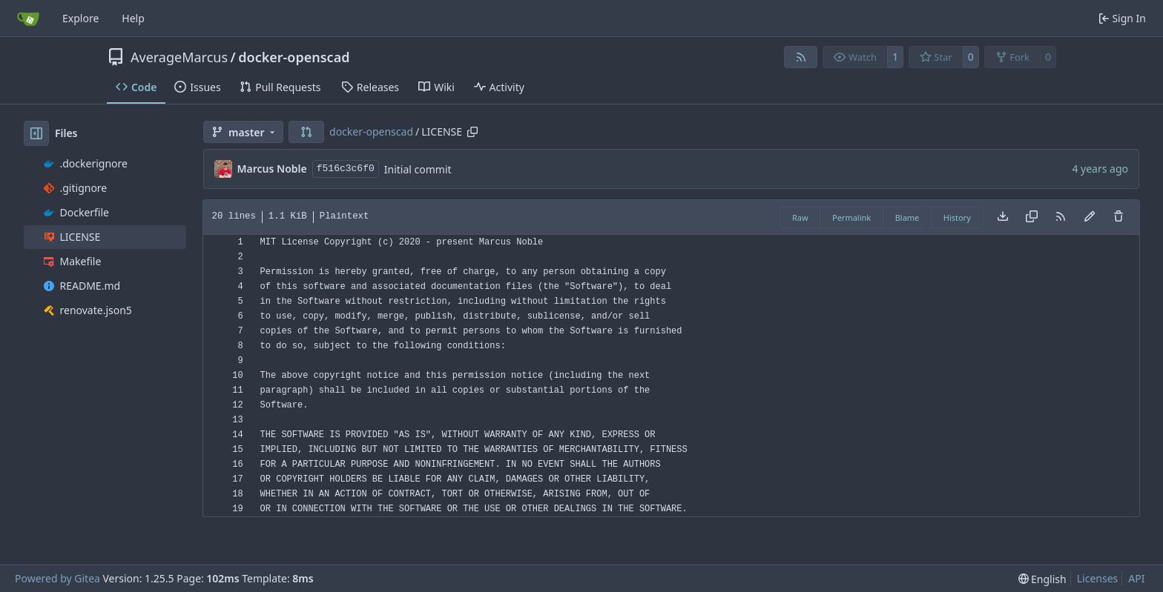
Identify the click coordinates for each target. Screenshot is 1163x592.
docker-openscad (293, 57)
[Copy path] (472, 132)
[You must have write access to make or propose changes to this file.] (1118, 217)
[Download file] (1003, 217)
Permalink (851, 217)
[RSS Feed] (801, 57)
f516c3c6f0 (346, 168)
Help (133, 18)
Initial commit (418, 169)
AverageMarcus (179, 57)
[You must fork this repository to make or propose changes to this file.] (1089, 217)
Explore (80, 18)
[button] (306, 132)
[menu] (1042, 579)
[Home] (28, 18)
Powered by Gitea (57, 578)
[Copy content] (1032, 217)
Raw (800, 217)
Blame (907, 217)
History (957, 217)
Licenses (1097, 578)
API (1136, 578)
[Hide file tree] (36, 133)
